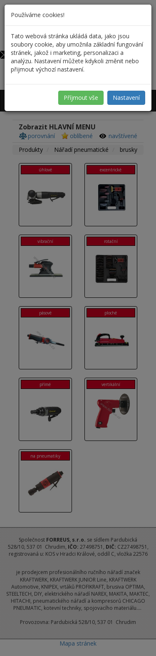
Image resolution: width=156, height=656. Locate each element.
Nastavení (126, 97)
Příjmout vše (81, 97)
